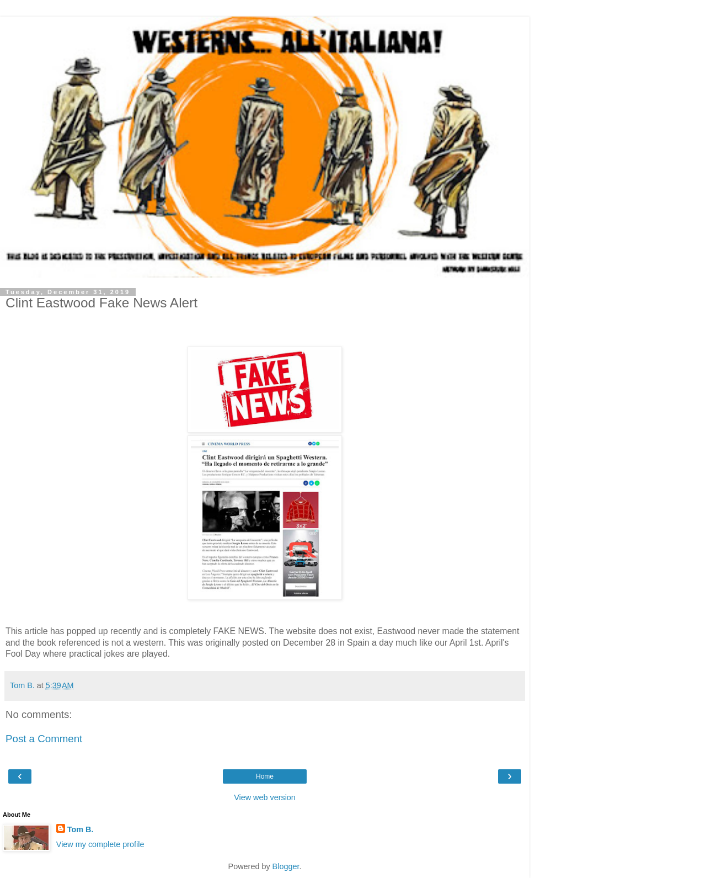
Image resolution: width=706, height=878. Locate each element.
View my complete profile (100, 844)
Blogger (285, 866)
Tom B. (80, 829)
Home (265, 776)
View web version (265, 797)
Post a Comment (44, 738)
